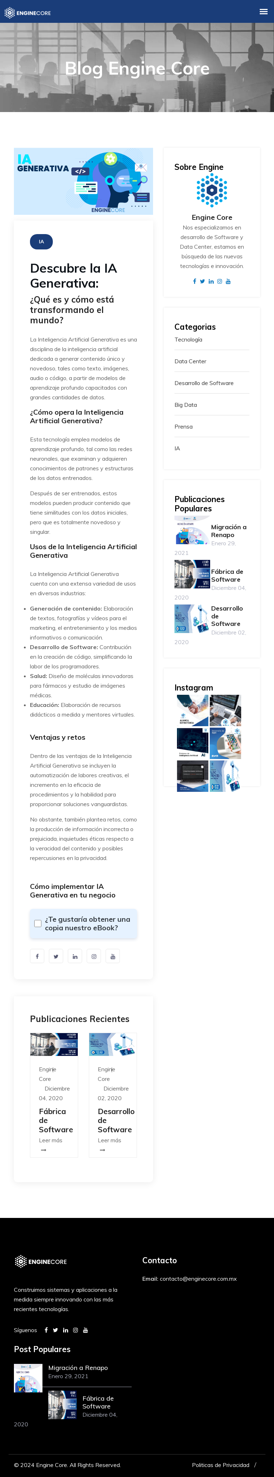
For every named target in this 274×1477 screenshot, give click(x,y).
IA (177, 448)
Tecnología (188, 339)
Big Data (185, 404)
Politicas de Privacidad (220, 1464)
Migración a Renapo (229, 531)
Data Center (190, 361)
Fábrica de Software (227, 575)
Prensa (183, 426)
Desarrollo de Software (204, 382)
